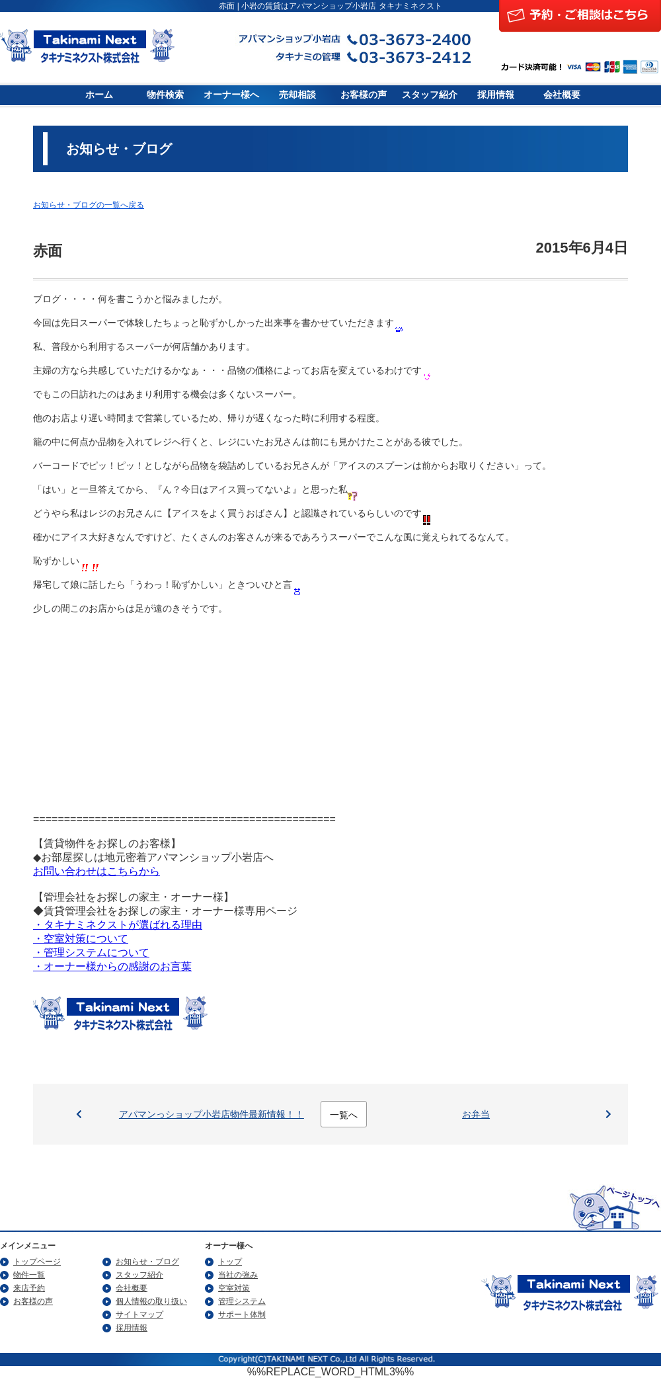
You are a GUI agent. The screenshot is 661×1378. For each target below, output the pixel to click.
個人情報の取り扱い (151, 1301)
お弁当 (476, 1114)
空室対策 (234, 1288)
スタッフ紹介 (429, 95)
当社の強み (238, 1274)
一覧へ (344, 1115)
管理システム (242, 1301)
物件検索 (165, 95)
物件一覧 (29, 1274)
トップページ (37, 1261)
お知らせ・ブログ (147, 1261)
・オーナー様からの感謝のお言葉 (112, 966)
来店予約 (29, 1288)
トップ (230, 1261)
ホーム (99, 95)
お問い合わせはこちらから (96, 871)
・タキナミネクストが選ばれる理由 (117, 924)
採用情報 (495, 95)
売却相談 (297, 95)
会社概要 (561, 95)
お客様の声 (363, 95)
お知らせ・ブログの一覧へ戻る (88, 205)
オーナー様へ (231, 95)
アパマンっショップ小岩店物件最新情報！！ (211, 1114)
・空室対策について (80, 938)
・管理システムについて (91, 952)
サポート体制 (242, 1314)
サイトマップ (139, 1314)
